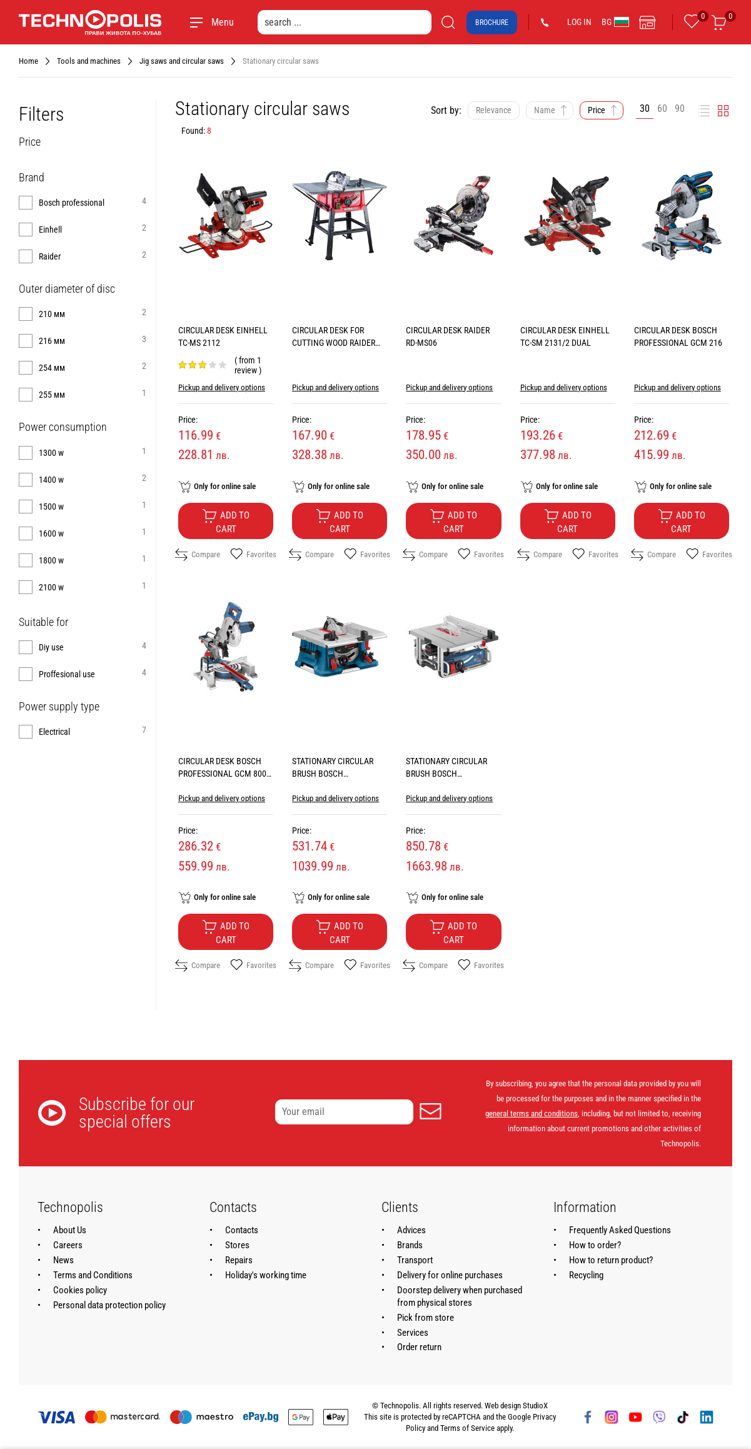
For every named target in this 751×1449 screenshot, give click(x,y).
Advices (411, 1230)
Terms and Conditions (93, 1275)
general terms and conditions (531, 1113)
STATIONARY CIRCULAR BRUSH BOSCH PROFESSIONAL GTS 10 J (449, 773)
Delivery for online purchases (450, 1275)
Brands (410, 1245)
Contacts (241, 1230)
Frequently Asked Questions (620, 1230)
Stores (237, 1245)
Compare (197, 554)
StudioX (535, 1405)
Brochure (491, 22)
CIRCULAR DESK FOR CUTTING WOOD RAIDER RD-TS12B (333, 342)
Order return (419, 1347)
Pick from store (425, 1317)
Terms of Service (467, 1428)
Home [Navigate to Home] (28, 61)
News (63, 1260)
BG (615, 22)
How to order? (595, 1245)
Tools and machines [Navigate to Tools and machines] (89, 61)
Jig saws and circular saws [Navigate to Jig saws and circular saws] (181, 61)
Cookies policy (80, 1290)
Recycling (586, 1275)
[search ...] (344, 22)
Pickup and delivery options (221, 387)
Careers (68, 1245)
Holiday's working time (265, 1275)
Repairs (239, 1260)
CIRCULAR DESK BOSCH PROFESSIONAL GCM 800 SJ (222, 773)
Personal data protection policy (109, 1305)
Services (412, 1332)
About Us (69, 1230)
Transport (415, 1260)
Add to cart (225, 521)
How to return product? (611, 1260)
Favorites (253, 554)
